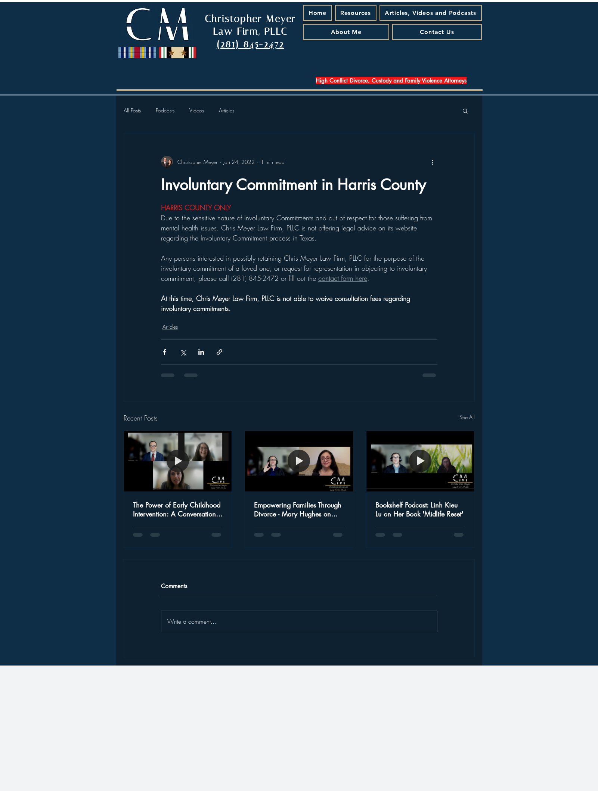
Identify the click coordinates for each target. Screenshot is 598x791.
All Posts (132, 110)
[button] (465, 111)
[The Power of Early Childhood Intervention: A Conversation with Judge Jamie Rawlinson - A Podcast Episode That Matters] (178, 461)
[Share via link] (219, 352)
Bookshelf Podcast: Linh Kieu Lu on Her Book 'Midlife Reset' (419, 509)
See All (467, 417)
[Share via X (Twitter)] (182, 352)
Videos (196, 110)
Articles (226, 110)
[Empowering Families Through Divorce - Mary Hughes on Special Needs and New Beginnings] (299, 461)
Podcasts (165, 110)
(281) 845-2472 (250, 44)
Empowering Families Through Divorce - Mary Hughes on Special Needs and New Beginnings (297, 509)
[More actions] (432, 161)
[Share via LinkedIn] (201, 352)
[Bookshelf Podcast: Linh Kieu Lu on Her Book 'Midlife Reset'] (420, 461)
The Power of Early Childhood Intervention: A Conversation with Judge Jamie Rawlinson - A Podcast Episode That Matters (176, 509)
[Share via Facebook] (164, 352)
